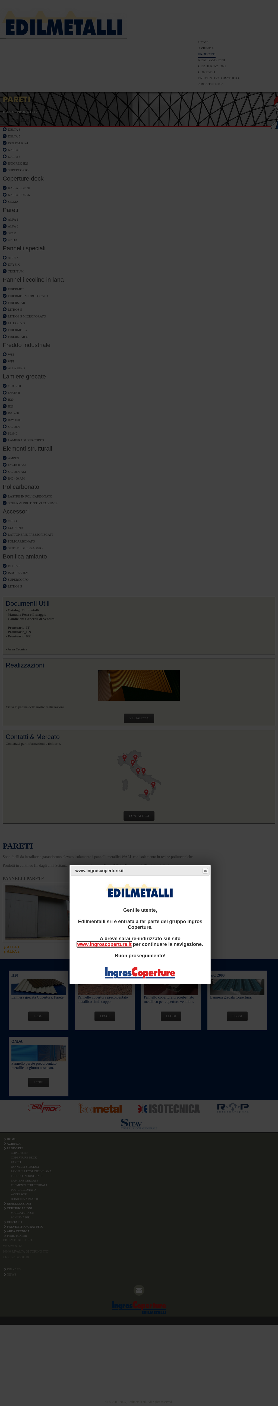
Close (205, 871)
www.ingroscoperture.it (104, 944)
